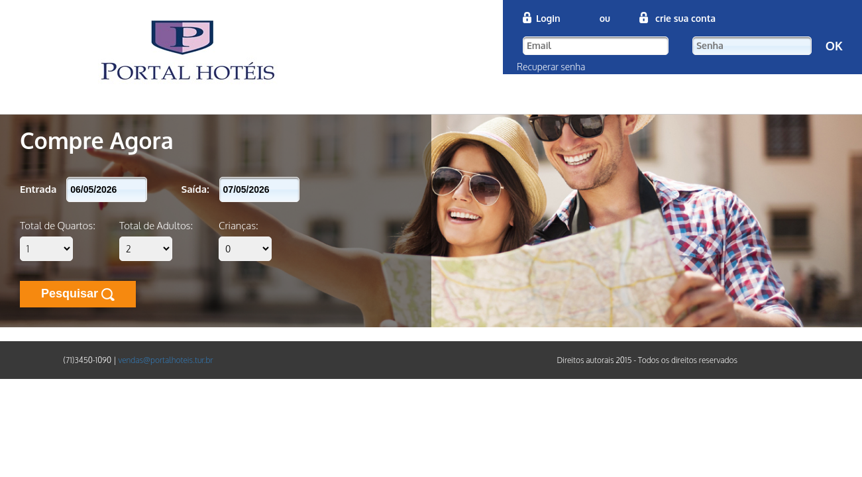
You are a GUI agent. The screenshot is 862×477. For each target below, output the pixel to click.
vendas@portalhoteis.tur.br (165, 360)
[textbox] (596, 45)
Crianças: (238, 225)
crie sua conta (684, 18)
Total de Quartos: (57, 225)
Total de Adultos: (156, 225)
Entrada (38, 189)
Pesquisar (78, 294)
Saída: (195, 189)
